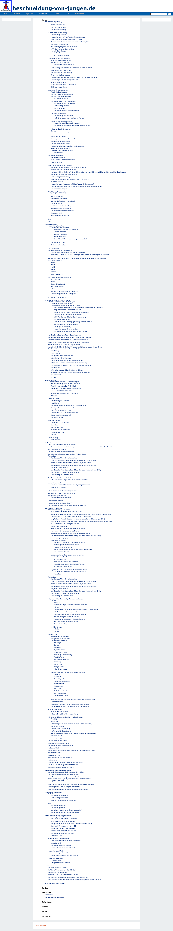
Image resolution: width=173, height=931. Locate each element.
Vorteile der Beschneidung (59, 92)
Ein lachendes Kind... (60, 232)
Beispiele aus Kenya (60, 669)
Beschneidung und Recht (56, 817)
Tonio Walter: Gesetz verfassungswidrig (63, 831)
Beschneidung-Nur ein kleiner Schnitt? (60, 503)
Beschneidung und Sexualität (53, 739)
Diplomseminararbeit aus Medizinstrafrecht (64, 291)
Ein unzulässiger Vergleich (59, 189)
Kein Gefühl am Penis (58, 417)
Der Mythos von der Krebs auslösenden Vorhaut (69, 118)
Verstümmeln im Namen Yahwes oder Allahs (65, 812)
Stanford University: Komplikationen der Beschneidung (68, 672)
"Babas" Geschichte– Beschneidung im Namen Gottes (71, 239)
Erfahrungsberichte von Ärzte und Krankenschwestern (68, 252)
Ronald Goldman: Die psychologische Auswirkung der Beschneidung (69, 779)
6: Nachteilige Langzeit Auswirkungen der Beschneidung (69, 363)
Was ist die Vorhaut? (54, 483)
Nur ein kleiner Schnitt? (58, 284)
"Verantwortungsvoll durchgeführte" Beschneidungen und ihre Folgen (73, 699)
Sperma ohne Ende (57, 427)
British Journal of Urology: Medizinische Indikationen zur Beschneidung (76, 609)
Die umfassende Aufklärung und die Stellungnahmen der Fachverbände (73, 733)
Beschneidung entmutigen (62, 319)
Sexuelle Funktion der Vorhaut (60, 144)
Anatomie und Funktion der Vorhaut (59, 539)
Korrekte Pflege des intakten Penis (62, 475)
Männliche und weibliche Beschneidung (60, 165)
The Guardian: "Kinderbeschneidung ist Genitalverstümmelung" (68, 877)
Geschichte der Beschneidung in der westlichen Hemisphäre (70, 42)
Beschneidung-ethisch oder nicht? (61, 845)
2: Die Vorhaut (55, 353)
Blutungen (57, 674)
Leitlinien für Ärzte (56, 627)
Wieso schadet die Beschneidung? (62, 208)
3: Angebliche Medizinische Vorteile (62, 356)
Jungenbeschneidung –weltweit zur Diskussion (68, 310)
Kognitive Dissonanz (57, 781)
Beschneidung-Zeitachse (58, 35)
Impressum (29, 14)
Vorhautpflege (52, 456)
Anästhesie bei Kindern (58, 726)
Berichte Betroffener (51, 224)
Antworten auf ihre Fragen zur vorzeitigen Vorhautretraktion (69, 480)
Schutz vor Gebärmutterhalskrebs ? (62, 121)
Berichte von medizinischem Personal (60, 250)
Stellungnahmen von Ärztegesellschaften (57, 300)
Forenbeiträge (58, 152)
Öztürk (53, 262)
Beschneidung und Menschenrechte (62, 833)
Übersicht (54, 719)
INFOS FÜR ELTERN (51, 442)
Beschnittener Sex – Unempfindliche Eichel (64, 413)
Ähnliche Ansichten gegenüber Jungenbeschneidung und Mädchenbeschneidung (76, 186)
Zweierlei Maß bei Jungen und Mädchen (63, 170)
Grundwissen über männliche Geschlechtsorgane (63, 382)
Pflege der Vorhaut (56, 203)
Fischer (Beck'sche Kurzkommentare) (63, 828)
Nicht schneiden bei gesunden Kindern (66, 324)
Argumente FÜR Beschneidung (58, 90)
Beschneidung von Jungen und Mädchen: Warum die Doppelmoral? (72, 184)
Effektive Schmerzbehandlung (60, 729)
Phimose (53, 600)
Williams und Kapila (57, 702)
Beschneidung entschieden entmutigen (66, 329)
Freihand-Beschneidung (58, 157)
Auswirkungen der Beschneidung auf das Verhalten (64, 787)
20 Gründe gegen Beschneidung (61, 60)
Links (49, 219)
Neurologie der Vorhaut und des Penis (66, 562)
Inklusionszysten (59, 684)
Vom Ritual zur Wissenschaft (60, 44)
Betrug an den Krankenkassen (60, 863)
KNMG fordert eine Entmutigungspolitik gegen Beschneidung (73, 322)
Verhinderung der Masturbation (60, 141)
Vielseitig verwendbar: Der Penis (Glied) (63, 386)
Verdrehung (57, 662)
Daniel (53, 265)
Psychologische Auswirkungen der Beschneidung (63, 774)
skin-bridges (57, 643)
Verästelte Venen (59, 657)
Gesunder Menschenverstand (60, 215)
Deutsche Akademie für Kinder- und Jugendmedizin (64, 344)
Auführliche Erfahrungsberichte (60, 227)
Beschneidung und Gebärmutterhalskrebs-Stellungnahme (72, 125)
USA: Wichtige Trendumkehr (57, 192)
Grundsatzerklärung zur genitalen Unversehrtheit (63, 349)
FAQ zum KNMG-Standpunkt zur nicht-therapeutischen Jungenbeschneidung (78, 307)
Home (6, 14)
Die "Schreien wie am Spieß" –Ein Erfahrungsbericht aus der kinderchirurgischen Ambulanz (80, 255)
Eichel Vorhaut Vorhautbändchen (61, 391)
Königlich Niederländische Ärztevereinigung (61, 301)
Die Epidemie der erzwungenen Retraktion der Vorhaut (68, 528)
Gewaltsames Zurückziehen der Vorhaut (60, 478)
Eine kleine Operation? (55, 23)
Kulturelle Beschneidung (58, 30)
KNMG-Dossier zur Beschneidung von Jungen (65, 305)
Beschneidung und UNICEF (59, 853)
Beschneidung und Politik (56, 851)
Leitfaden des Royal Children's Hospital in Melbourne (70, 605)
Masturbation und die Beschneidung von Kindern (66, 39)
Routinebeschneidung (58, 25)
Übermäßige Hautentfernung (63, 655)
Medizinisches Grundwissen (53, 508)
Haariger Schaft (59, 667)
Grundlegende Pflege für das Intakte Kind (64, 458)
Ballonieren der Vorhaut (55, 501)
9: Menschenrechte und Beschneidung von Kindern (67, 370)
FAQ (49, 221)
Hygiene (53, 131)
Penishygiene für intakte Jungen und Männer (65, 472)
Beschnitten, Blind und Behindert (58, 297)
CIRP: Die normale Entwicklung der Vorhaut (62, 444)
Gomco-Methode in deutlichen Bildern (63, 160)
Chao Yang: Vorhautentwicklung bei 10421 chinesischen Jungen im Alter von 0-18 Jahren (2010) (81, 521)
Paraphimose (55, 403)
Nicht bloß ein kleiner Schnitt (63, 566)
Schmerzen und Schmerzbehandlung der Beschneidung (65, 717)
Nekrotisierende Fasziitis (61, 659)
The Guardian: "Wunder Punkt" (57, 872)
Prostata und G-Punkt (57, 432)
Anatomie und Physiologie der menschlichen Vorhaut (70, 571)
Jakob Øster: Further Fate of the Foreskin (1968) (66, 512)
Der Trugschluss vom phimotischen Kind (66, 621)
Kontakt (17, 14)
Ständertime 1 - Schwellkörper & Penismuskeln (66, 388)
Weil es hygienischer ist (61, 133)
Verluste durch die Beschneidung (61, 72)
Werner (53, 269)
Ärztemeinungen (56, 860)
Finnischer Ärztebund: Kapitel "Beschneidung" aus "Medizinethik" (68, 342)
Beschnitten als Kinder (58, 242)
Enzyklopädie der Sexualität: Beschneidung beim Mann (65, 762)
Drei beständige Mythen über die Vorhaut (64, 47)
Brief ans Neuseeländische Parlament (63, 848)
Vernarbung (57, 647)
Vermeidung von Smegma (59, 136)
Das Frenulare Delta (60, 559)
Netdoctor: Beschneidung (59, 87)
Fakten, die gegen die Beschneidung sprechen (62, 491)
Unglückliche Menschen (58, 245)
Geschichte (54, 721)
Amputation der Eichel (61, 696)
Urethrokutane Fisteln (60, 691)
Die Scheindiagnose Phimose (57, 449)
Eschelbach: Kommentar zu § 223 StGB (63, 826)
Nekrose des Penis (60, 693)
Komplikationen (52, 634)
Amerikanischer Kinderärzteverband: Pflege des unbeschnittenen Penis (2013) (76, 470)
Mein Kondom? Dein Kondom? (60, 430)
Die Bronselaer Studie (55, 753)
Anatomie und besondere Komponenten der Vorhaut (67, 555)
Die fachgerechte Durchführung (61, 731)
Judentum (51, 793)
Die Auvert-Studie (59, 108)
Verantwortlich (49, 894)
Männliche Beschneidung (52, 21)
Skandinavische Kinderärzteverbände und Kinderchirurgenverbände (69, 337)
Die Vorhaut (57, 574)
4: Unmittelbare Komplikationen (61, 358)
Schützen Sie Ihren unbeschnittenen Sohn (61, 452)
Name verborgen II (56, 274)
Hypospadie (57, 688)
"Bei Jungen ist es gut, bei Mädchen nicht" (64, 174)
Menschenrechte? (56, 213)
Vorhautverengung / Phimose (60, 401)
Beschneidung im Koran (58, 808)
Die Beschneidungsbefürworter (60, 148)
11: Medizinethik (56, 375)
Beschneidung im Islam (58, 805)
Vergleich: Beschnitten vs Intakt (64, 64)
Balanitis (56, 629)
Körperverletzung (56, 835)
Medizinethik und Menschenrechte (58, 839)
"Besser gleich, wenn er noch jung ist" (63, 139)
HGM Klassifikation (57, 182)
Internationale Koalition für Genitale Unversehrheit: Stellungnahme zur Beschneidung (75, 347)
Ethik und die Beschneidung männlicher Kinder (65, 841)
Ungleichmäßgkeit (59, 650)
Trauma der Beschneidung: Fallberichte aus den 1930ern (66, 772)
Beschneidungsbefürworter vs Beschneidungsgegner (67, 146)
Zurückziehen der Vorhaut (59, 199)
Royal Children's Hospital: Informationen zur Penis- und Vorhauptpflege (73, 460)
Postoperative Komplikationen (60, 639)
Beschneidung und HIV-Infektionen (65, 103)
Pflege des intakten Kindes (59, 467)
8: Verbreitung (55, 368)
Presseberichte (49, 866)
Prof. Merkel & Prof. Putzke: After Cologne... (65, 819)
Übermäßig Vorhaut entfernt (62, 679)
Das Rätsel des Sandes (58, 51)
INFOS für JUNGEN (50, 380)
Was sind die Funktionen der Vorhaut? (63, 201)
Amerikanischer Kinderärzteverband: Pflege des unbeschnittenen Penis (73, 465)
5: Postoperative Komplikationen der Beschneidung (67, 360)
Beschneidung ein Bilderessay (60, 177)
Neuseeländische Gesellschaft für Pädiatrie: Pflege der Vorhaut (71, 463)
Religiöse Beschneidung (58, 27)
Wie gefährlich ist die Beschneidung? (62, 211)
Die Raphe (54, 396)
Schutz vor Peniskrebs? (58, 114)
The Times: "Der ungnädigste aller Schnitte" (61, 870)
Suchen (56, 14)
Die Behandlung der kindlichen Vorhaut (66, 617)
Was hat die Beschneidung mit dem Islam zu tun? (66, 810)
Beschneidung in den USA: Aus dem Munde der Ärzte (68, 37)
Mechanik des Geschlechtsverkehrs (59, 743)
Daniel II (53, 267)
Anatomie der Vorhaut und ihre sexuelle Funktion (69, 542)
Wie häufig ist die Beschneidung (61, 206)
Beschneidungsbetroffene (56, 226)
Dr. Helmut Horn (56, 279)
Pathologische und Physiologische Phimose (67, 612)
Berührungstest (52, 760)
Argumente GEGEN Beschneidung (59, 58)
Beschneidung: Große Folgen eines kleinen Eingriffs (70, 331)
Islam (49, 803)
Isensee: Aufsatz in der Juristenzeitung (63, 821)
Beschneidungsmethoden (56, 155)
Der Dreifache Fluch (54, 755)
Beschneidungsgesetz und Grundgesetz (63, 294)
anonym (53, 272)
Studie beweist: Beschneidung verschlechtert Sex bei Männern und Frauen (71, 750)
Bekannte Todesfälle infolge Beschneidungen (65, 714)
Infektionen (57, 676)
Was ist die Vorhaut (57, 196)
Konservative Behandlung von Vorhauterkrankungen (70, 614)
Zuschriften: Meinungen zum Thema (59, 277)
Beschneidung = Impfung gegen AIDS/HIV (67, 110)
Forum (67, 14)
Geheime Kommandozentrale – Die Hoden (64, 393)
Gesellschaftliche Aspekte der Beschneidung (58, 815)
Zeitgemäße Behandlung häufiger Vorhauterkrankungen (65, 599)
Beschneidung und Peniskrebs (63, 115)
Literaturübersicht (56, 736)
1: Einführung (55, 351)
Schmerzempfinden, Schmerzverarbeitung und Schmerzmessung (71, 724)
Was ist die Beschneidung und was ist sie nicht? (63, 765)
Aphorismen (54, 289)
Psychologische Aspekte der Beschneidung (58, 770)
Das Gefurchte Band (60, 557)
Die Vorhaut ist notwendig (59, 194)
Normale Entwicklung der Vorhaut (64, 624)
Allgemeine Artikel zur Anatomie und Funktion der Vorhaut (69, 570)
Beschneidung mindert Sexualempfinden (60, 745)
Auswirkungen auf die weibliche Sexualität (61, 767)
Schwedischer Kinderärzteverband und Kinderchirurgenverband (68, 340)
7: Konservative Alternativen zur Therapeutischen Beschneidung (71, 365)
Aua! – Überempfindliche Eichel (61, 410)
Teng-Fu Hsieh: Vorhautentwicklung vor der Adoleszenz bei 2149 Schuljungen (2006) (78, 519)
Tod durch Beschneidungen (59, 711)
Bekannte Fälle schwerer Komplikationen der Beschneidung (70, 706)
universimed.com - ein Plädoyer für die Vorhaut (62, 875)
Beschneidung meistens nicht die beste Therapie (69, 619)
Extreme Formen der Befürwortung (62, 150)
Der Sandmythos (59, 53)
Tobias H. (54, 282)
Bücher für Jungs (53, 438)
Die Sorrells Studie (53, 748)
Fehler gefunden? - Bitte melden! (55, 883)
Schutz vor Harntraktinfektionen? (61, 96)
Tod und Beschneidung (55, 710)
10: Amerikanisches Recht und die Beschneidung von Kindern (70, 372)
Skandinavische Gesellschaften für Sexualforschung (64, 335)
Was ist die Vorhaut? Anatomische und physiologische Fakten (70, 485)
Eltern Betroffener (53, 248)
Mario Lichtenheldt (56, 439)
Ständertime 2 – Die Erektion (60, 422)
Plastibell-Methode (56, 162)
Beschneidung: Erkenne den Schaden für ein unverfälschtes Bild (71, 68)
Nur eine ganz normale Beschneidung (66, 229)
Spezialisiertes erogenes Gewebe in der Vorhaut (69, 564)
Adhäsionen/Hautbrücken (62, 681)
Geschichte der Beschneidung (57, 33)
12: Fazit (53, 377)
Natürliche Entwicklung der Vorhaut (59, 510)
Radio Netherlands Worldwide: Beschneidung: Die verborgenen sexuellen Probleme (74, 879)
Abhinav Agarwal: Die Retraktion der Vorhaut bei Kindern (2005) (71, 516)
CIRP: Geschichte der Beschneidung (62, 49)
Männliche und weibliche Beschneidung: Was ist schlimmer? (70, 179)
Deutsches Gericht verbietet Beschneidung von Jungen (71, 312)
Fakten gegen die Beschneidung (61, 70)
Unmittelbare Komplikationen (60, 636)
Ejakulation (54, 425)
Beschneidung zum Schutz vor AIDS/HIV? (64, 101)
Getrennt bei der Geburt (58, 82)
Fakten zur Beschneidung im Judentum (63, 800)
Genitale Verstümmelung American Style (63, 84)
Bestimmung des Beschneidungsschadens (64, 80)
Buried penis (58, 664)
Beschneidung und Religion (53, 792)
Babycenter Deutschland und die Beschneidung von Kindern (67, 505)
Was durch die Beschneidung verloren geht (61, 493)
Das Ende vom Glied (57, 286)
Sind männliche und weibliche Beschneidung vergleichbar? (69, 167)
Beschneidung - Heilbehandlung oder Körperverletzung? (68, 405)
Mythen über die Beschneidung (60, 75)
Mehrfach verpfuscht (60, 652)
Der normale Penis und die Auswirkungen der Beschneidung (70, 704)
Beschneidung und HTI (61, 98)
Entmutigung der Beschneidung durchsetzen (68, 314)
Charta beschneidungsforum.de (54, 897)
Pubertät (53, 434)
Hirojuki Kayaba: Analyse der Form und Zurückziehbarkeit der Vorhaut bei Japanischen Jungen (81, 514)
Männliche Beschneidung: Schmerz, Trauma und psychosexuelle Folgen (71, 784)
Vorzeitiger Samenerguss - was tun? (62, 408)
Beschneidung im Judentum (59, 798)
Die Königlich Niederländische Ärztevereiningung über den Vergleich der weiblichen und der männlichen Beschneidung (88, 172)
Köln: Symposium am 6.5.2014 (57, 867)
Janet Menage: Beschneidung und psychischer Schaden (66, 777)
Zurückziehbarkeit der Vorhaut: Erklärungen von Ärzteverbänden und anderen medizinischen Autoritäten (81, 447)
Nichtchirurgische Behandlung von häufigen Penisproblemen (67, 454)
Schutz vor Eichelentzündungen (61, 129)
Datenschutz (79, 14)
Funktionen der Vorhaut (58, 487)
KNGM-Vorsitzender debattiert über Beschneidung (70, 317)
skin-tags (56, 645)
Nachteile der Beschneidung (60, 62)
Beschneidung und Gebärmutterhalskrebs (67, 123)
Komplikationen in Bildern (59, 641)
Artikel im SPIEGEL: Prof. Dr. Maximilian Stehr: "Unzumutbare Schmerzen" (74, 77)
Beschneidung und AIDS (61, 106)
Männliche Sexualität (54, 420)
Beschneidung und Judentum (60, 795)
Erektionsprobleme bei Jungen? (61, 415)
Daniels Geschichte (60, 236)
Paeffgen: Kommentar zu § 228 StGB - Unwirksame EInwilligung (71, 823)
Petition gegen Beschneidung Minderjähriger (65, 855)
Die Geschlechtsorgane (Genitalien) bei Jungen (66, 384)
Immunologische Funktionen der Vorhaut (66, 545)
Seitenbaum (43, 14)
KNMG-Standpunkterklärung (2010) (62, 303)
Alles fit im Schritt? (53, 399)
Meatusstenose (58, 686)
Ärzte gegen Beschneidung (62, 326)
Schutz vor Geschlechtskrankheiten (62, 94)
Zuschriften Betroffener (55, 260)
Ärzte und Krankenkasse (55, 858)
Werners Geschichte (60, 234)
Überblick (57, 602)
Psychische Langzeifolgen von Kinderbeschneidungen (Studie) (68, 789)
